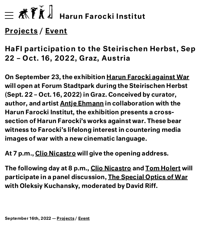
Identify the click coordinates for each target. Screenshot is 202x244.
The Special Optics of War (148, 177)
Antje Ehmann (82, 104)
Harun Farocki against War (147, 77)
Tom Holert (162, 168)
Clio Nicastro (55, 154)
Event (56, 31)
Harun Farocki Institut (82, 12)
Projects (21, 31)
